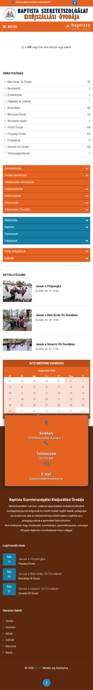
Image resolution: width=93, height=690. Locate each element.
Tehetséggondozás (18, 153)
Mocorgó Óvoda (16, 114)
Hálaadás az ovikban (19, 101)
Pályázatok (46, 240)
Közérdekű (13, 108)
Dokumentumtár (46, 189)
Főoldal (8, 620)
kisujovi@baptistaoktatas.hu (46, 479)
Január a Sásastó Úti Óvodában (55, 344)
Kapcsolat (9, 646)
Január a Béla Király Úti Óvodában (57, 315)
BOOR (38, 668)
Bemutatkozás (46, 168)
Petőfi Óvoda (15, 127)
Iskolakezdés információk (19, 182)
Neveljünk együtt (17, 121)
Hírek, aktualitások (46, 251)
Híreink (8, 633)
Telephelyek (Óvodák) (46, 209)
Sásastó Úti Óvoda (18, 147)
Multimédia (46, 220)
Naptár (7, 652)
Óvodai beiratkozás (46, 175)
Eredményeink (46, 196)
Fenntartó (9, 627)
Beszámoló (13, 88)
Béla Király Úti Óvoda (19, 82)
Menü (10, 26)
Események (11, 234)
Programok (13, 140)
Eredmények (14, 95)
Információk (46, 202)
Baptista (46, 227)
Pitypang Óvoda (16, 134)
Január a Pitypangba (48, 286)
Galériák (46, 258)
